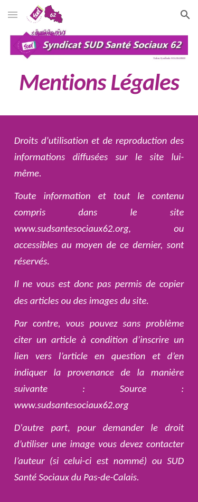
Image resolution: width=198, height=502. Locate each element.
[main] (99, 82)
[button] (12, 14)
